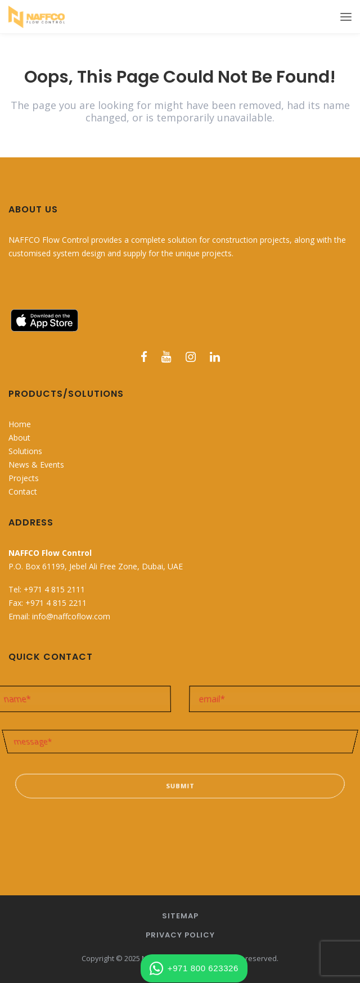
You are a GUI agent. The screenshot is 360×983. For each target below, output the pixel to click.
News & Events (36, 464)
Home (19, 424)
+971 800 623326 (194, 968)
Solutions (25, 451)
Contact (22, 491)
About (19, 437)
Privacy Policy (180, 935)
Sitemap (180, 915)
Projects (23, 478)
